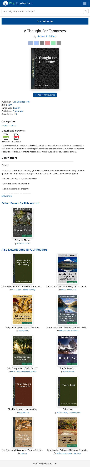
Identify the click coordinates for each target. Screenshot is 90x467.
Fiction (5, 125)
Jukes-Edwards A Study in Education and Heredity (25, 286)
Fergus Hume (23, 412)
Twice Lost (68, 409)
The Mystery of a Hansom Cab (22, 409)
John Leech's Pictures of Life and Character (67, 450)
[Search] (42, 11)
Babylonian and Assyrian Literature (22, 327)
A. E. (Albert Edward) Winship (23, 289)
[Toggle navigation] (84, 3)
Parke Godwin (68, 371)
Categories (45, 21)
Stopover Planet (22, 240)
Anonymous (23, 330)
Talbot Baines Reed (68, 289)
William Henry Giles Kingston (68, 412)
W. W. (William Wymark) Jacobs (23, 371)
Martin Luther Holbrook (68, 330)
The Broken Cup (67, 368)
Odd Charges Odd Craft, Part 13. (22, 368)
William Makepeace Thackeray (68, 453)
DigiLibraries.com (21, 101)
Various (24, 453)
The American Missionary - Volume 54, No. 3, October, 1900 (30, 450)
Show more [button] (7, 195)
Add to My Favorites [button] (45, 95)
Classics (13, 125)
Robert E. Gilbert (47, 36)
